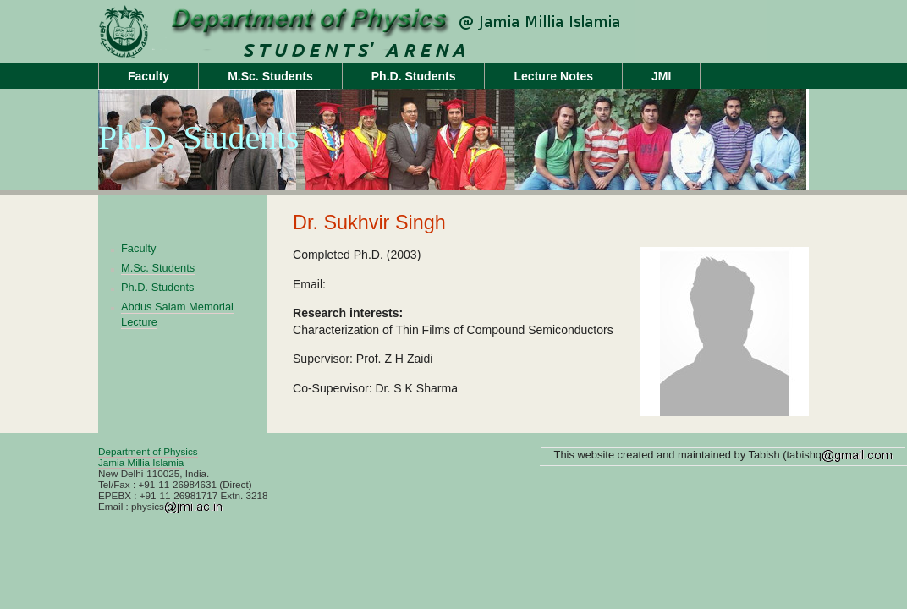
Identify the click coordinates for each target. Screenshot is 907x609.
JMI (661, 76)
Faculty (148, 76)
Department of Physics (148, 451)
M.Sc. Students (270, 76)
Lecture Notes (553, 76)
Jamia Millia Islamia (141, 462)
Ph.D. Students (413, 76)
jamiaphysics (234, 16)
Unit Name (234, 47)
